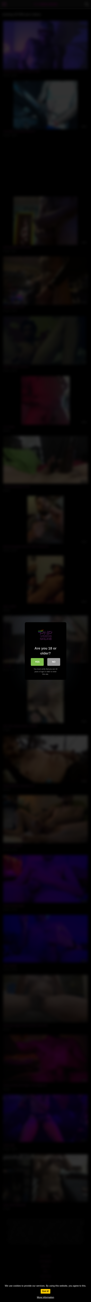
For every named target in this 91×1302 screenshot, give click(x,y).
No (53, 662)
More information (45, 1297)
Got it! (45, 1291)
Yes (37, 662)
